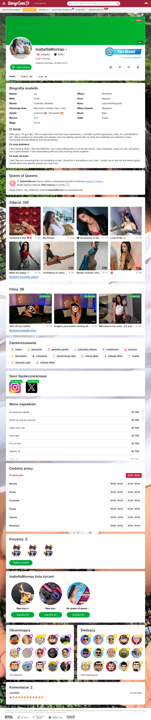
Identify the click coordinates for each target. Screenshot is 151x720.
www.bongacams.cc (40, 710)
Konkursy (80, 10)
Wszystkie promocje (63, 9)
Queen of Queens (94, 181)
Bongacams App (97, 9)
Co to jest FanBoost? (132, 57)
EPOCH (63, 710)
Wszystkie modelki (12, 10)
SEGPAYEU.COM (73, 710)
